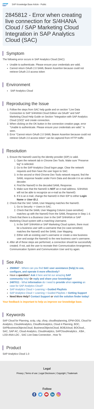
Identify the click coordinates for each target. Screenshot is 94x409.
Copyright (61, 373)
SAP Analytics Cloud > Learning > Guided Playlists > (48, 292)
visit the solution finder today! (71, 296)
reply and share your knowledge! (52, 278)
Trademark (72, 373)
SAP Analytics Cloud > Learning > (38, 289)
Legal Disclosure (47, 373)
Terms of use (31, 373)
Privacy (20, 373)
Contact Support (40, 296)
